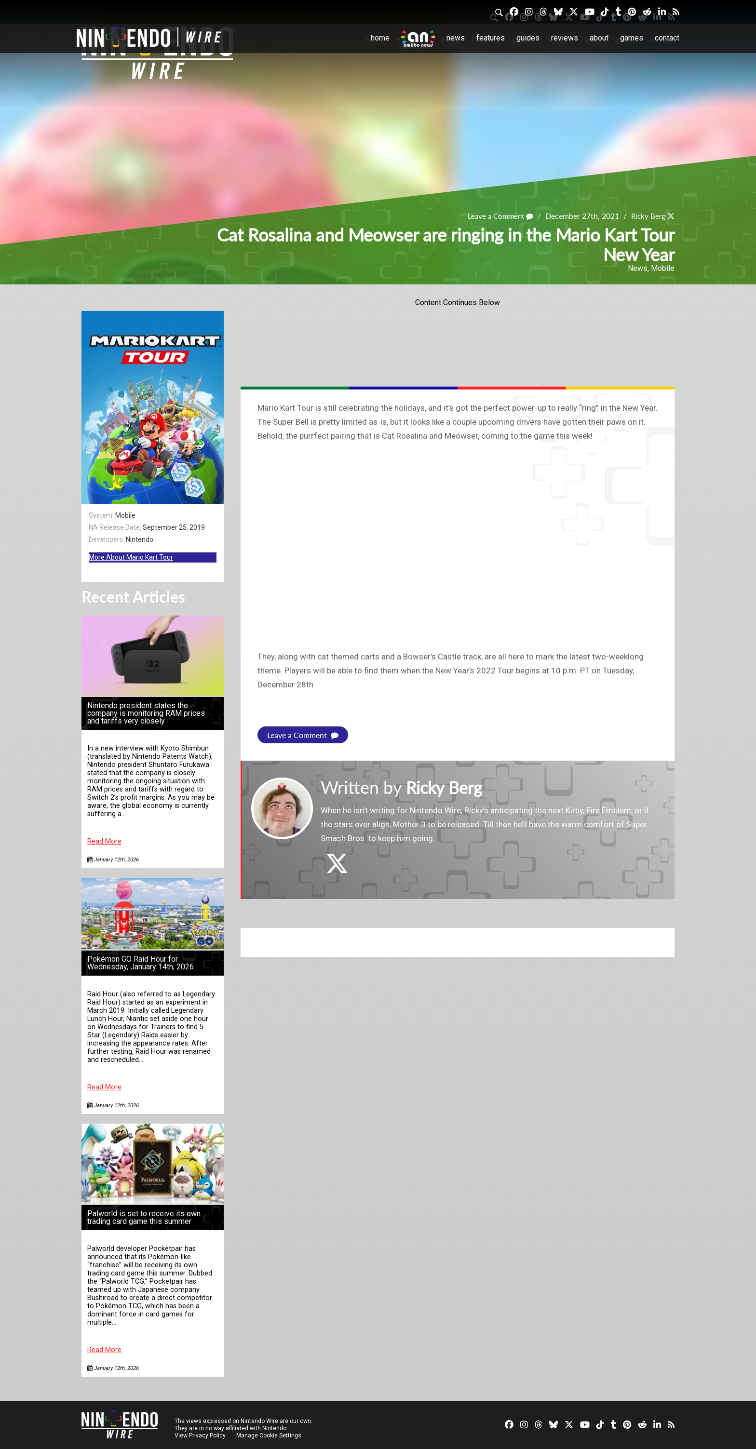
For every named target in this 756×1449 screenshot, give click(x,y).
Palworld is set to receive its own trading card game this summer (144, 1217)
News (455, 37)
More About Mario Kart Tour (131, 557)
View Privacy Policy (200, 1435)
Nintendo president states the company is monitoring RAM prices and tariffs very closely (146, 713)
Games (631, 37)
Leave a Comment (496, 215)
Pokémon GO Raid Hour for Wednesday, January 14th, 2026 (140, 962)
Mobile (663, 268)
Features (490, 37)
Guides (528, 37)
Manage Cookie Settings (269, 1435)
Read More (104, 841)
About (599, 37)
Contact (667, 37)
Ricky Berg (647, 215)
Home (380, 37)
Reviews (564, 37)
